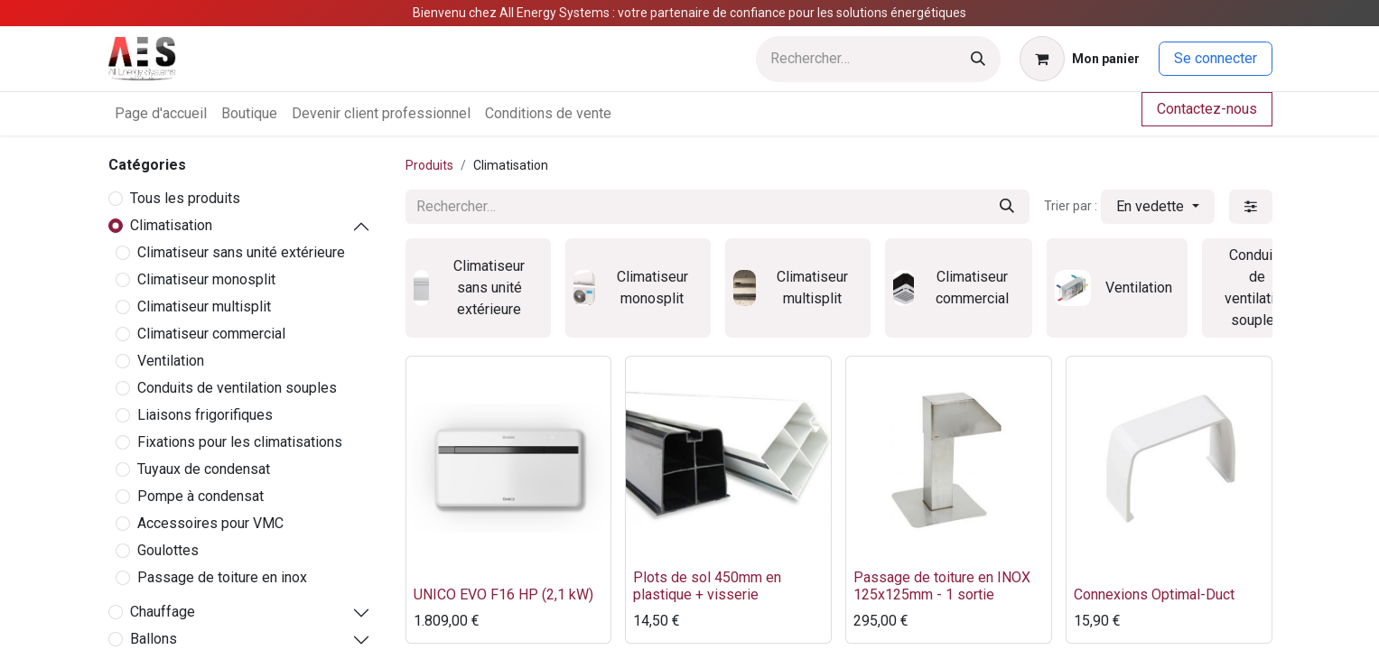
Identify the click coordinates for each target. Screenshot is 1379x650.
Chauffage (162, 611)
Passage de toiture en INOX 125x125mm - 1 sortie (941, 586)
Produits (429, 165)
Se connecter (1215, 58)
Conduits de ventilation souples (237, 387)
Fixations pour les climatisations (239, 441)
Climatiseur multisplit (204, 306)
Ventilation (170, 360)
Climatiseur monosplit (206, 279)
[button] (1157, 207)
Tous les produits (185, 198)
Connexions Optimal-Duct (1154, 594)
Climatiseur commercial (211, 333)
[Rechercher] (978, 59)
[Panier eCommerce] (1079, 59)
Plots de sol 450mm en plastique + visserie (707, 586)
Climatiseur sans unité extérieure (241, 252)
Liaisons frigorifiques (205, 414)
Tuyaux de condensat (203, 469)
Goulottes (168, 550)
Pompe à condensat (200, 496)
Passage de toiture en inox (222, 577)
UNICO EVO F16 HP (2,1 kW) (503, 594)
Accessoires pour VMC (210, 523)
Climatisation (171, 225)
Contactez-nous (1207, 108)
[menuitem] (160, 114)
